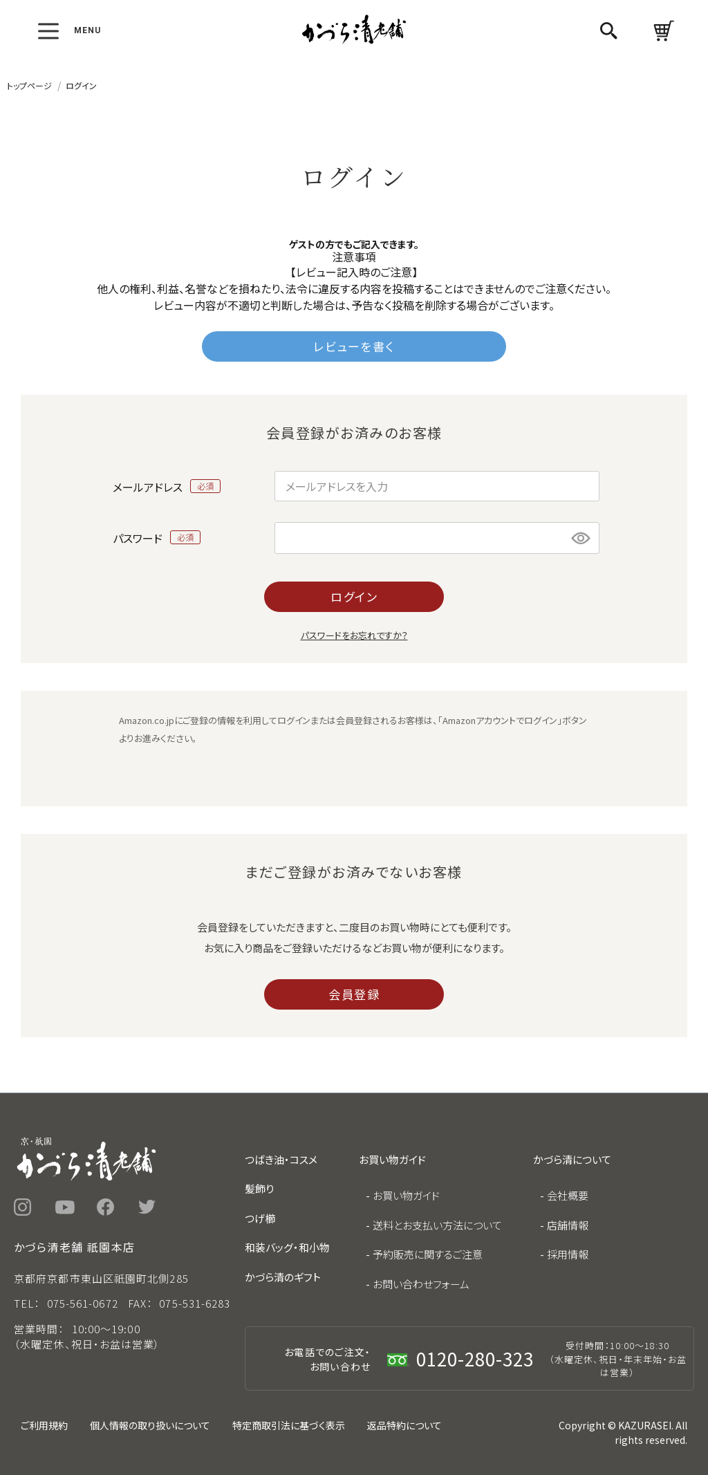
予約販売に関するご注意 (428, 1254)
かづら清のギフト (283, 1277)
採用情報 (567, 1254)
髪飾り (259, 1188)
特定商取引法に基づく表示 (288, 1425)
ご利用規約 (44, 1425)
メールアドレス (167, 486)
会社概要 (567, 1195)
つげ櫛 (260, 1218)
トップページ (29, 85)
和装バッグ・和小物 (287, 1247)
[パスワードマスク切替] (581, 538)
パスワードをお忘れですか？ (354, 635)
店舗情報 (567, 1225)
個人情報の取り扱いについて (150, 1425)
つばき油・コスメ (281, 1159)
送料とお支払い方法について (437, 1225)
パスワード (157, 537)
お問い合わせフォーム (421, 1284)
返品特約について (404, 1425)
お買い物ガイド (406, 1195)
